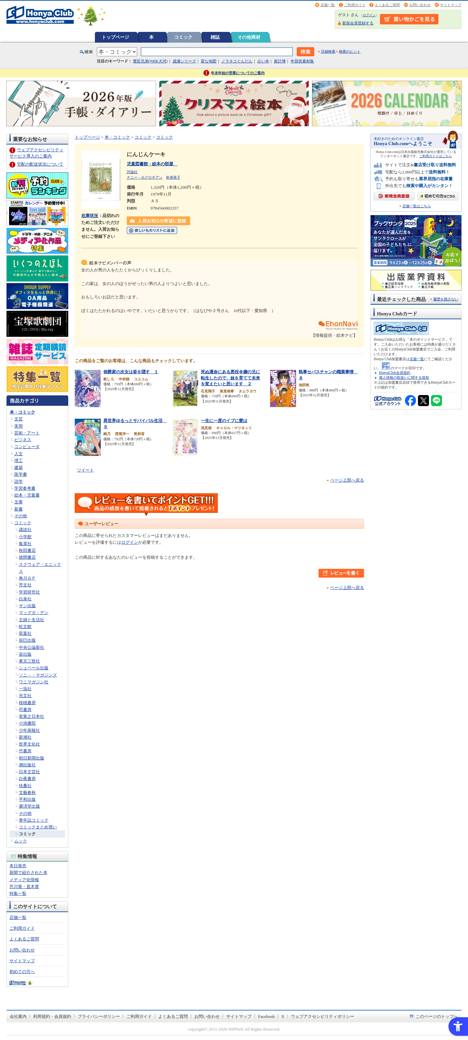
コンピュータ (27, 446)
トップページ (115, 37)
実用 (18, 426)
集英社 (25, 543)
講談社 (25, 529)
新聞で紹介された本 (28, 872)
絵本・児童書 (27, 495)
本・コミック (22, 412)
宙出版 (25, 654)
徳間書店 (27, 557)
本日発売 (17, 865)
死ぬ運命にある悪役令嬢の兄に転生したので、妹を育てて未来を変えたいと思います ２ (230, 377)
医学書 (20, 474)
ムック (20, 841)
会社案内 (18, 1016)
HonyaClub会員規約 (394, 373)
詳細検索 (328, 51)
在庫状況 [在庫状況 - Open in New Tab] (89, 215)
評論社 (132, 172)
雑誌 (215, 37)
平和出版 (27, 799)
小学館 (25, 536)
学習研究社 (29, 592)
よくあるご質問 (387, 5)
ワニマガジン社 (33, 681)
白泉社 (25, 598)
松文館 (25, 626)
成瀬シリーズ (184, 61)
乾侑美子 (173, 177)
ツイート (85, 470)
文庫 (18, 501)
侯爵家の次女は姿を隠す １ (130, 371)
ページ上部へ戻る (347, 480)
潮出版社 (27, 764)
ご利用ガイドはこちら (435, 156)
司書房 (25, 709)
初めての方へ (22, 971)
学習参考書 (24, 488)
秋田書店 (27, 550)
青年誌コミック (33, 820)
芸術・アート (27, 433)
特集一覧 (17, 893)
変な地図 (208, 61)
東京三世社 (29, 661)
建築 (18, 467)
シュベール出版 (33, 667)
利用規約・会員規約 (52, 1016)
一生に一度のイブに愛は (224, 420)
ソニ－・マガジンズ (38, 675)
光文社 (25, 695)
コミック (183, 37)
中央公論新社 (31, 647)
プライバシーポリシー (99, 1016)
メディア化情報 (24, 879)
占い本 (263, 61)
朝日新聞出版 (31, 758)
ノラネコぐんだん (237, 61)
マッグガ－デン (33, 612)
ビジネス (22, 439)
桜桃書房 (27, 702)
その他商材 (249, 37)
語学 (18, 481)
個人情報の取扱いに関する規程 (404, 377)
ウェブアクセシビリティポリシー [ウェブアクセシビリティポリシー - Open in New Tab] (322, 1016)
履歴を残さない (445, 299)
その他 (20, 515)
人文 (18, 453)
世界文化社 (29, 744)
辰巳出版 (27, 640)
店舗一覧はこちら (416, 206)
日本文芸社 (29, 771)
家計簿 (280, 61)
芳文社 (25, 584)
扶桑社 (25, 785)
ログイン (369, 15)
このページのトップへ (437, 1016)
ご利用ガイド (355, 5)
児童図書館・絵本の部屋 (152, 163)
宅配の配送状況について (40, 164)
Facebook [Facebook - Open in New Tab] (266, 1016)
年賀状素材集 (302, 61)
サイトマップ (451, 5)
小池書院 (27, 723)
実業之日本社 (31, 716)
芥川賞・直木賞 (24, 886)
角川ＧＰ (27, 578)
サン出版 (27, 605)
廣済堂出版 (29, 806)
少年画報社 (29, 730)
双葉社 (25, 633)
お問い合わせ (420, 5)
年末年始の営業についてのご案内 (238, 73)
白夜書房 (27, 778)
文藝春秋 (27, 792)
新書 (18, 509)
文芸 (18, 419)
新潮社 (25, 737)
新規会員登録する (357, 23)
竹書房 (25, 750)
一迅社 (25, 688)
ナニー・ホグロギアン (144, 177)
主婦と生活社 (31, 619)
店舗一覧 (327, 5)
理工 (18, 460)
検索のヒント (349, 51)
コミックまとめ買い (38, 827)
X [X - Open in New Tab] (283, 1016)
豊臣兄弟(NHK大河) (150, 61)
